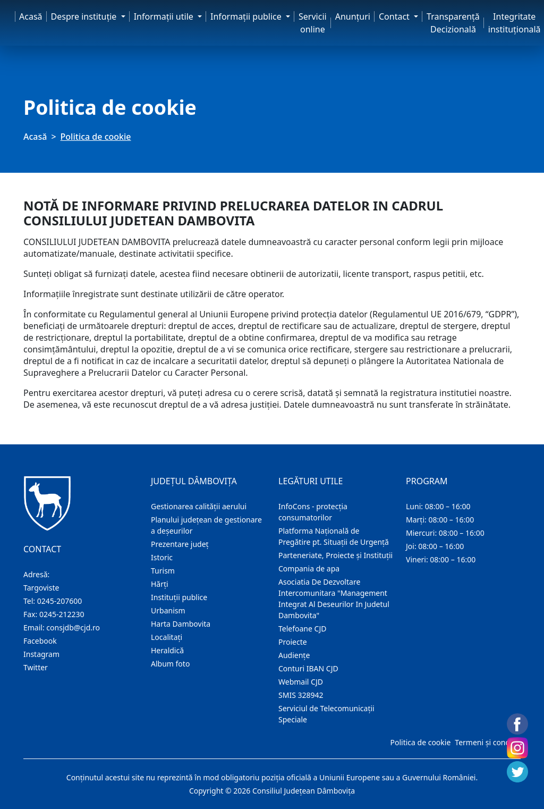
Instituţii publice (179, 597)
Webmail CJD (300, 682)
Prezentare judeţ (180, 544)
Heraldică (167, 650)
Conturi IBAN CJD (308, 668)
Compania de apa (308, 568)
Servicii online (313, 23)
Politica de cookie (420, 742)
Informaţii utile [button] (165, 16)
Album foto (170, 664)
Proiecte (292, 642)
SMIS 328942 (301, 695)
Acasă (30, 16)
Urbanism (168, 610)
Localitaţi (166, 637)
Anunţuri (352, 16)
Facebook (40, 641)
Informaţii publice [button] (247, 16)
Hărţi (159, 584)
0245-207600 (59, 601)
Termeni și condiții (486, 742)
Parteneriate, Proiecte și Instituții (335, 555)
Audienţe (294, 655)
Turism (163, 571)
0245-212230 (61, 614)
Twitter (35, 667)
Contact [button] (395, 16)
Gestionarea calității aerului (198, 506)
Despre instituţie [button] (85, 16)
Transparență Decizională (453, 23)
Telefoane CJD (302, 628)
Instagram (41, 654)
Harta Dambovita (180, 624)
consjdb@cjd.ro (73, 627)
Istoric (162, 557)
